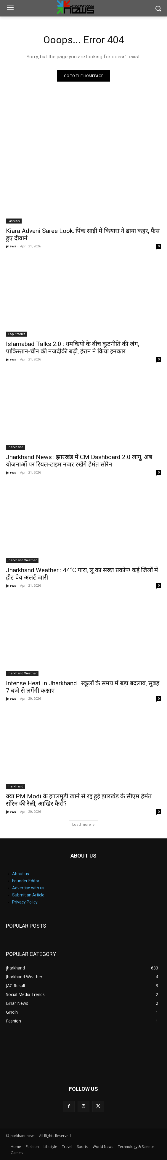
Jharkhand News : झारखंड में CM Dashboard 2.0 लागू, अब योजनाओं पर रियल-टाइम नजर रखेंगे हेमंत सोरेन (79, 461)
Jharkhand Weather (22, 560)
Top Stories (16, 334)
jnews (11, 246)
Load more (83, 824)
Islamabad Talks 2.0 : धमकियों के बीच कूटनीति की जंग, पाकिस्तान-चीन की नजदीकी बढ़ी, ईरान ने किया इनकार (72, 347)
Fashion (14, 221)
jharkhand (15, 447)
